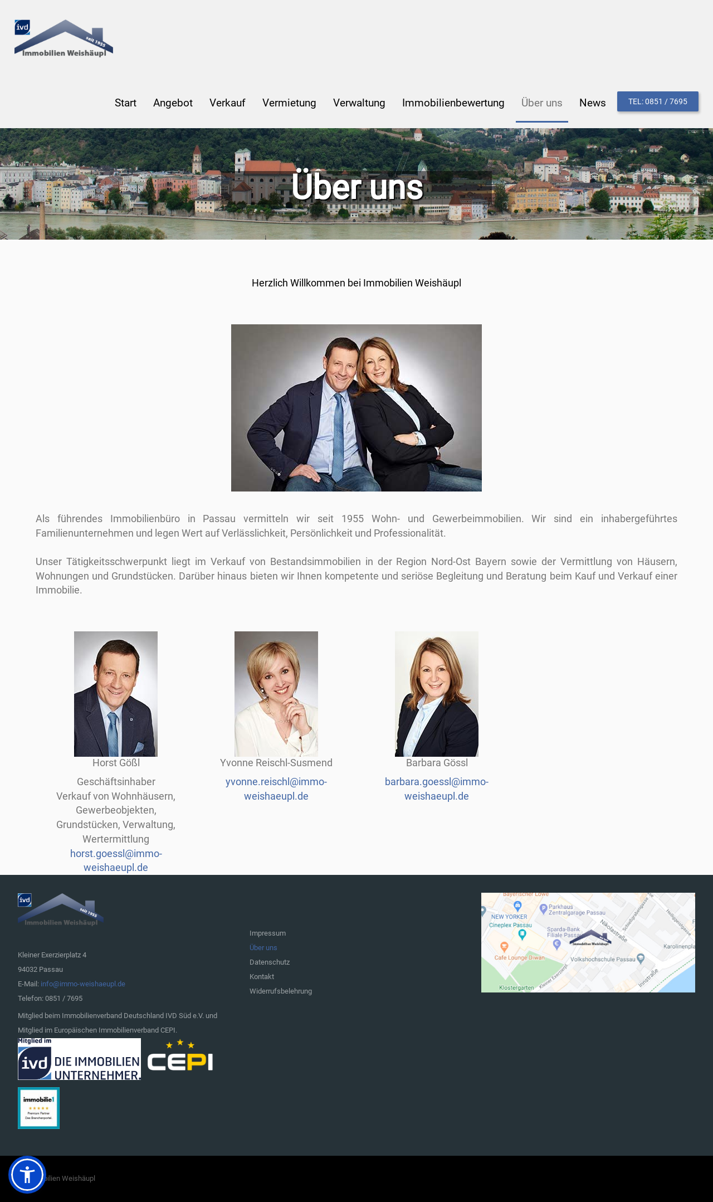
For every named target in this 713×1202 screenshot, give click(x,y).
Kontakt (262, 976)
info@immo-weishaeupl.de (83, 984)
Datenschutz (270, 962)
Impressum (268, 933)
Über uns (263, 947)
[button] (27, 1175)
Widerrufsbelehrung (281, 991)
